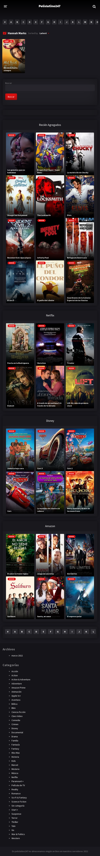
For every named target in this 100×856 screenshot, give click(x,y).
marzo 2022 (17, 655)
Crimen (15, 724)
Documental (17, 732)
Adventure (17, 683)
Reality (15, 789)
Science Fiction (19, 801)
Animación (16, 691)
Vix (13, 830)
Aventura (16, 699)
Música (15, 773)
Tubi (13, 826)
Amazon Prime (18, 687)
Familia (15, 740)
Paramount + (18, 781)
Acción (15, 671)
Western (16, 838)
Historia (15, 756)
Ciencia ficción (18, 712)
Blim (14, 708)
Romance (16, 793)
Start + (15, 809)
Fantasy (15, 748)
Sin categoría (18, 805)
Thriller (15, 822)
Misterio (15, 769)
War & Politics (18, 834)
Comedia (16, 720)
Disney (15, 728)
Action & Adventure (21, 679)
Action (15, 675)
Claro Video (17, 716)
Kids (14, 760)
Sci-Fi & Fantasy (19, 797)
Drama (15, 736)
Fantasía (16, 744)
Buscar (8, 83)
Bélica (14, 703)
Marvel (15, 765)
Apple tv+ (16, 695)
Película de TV (18, 785)
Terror (15, 817)
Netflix (15, 777)
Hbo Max (16, 752)
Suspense (16, 813)
